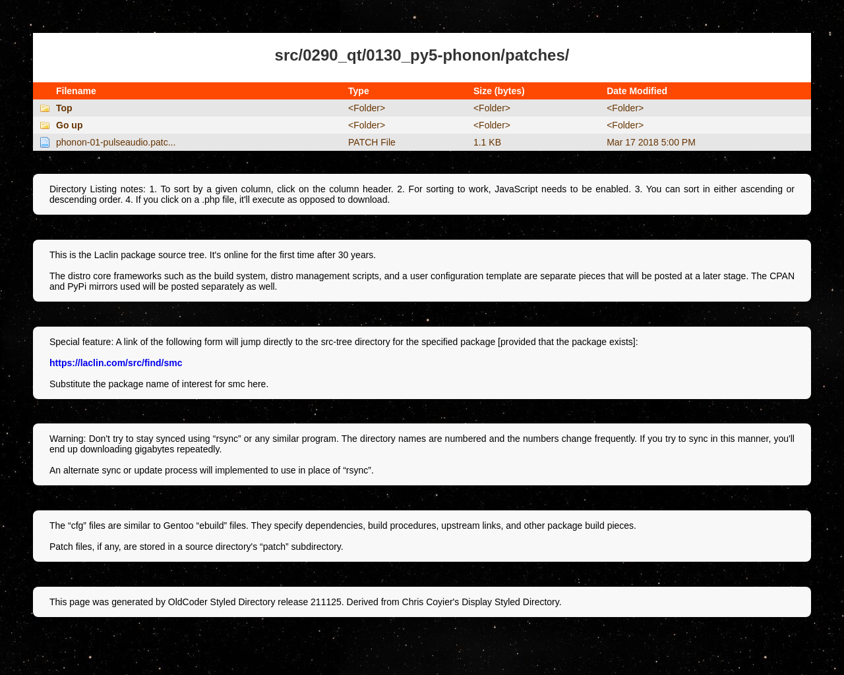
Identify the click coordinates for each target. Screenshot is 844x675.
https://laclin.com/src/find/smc (116, 363)
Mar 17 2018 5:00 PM (651, 142)
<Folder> (366, 108)
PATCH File (372, 142)
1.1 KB (487, 142)
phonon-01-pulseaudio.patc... (115, 142)
